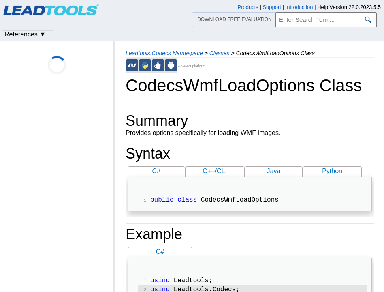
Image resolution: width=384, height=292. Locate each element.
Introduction (299, 7)
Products (248, 7)
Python (332, 170)
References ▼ (25, 34)
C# (156, 170)
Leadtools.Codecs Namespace (164, 53)
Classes (219, 53)
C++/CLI (215, 170)
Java (274, 170)
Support (271, 7)
